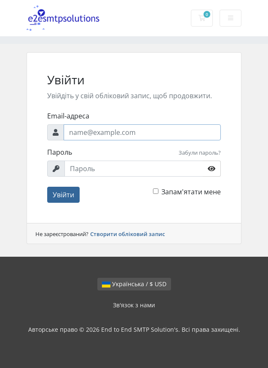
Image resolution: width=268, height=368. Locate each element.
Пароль (59, 152)
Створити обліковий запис (127, 234)
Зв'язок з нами (134, 305)
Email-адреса (68, 116)
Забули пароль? (200, 152)
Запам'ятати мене (191, 191)
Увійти (63, 194)
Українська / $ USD (134, 284)
